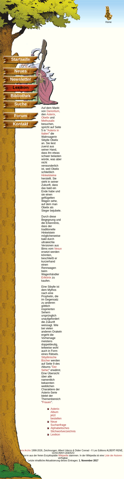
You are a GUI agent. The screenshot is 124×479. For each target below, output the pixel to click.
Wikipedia (63, 455)
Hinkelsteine (48, 175)
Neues (20, 71)
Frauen (46, 402)
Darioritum (53, 111)
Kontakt (20, 124)
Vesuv (58, 248)
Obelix (45, 117)
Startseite (20, 59)
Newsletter (20, 79)
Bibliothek (21, 96)
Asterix (51, 114)
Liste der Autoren (113, 455)
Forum (20, 115)
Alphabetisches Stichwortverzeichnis (63, 430)
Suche (20, 104)
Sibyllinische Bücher (48, 359)
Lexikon (55, 434)
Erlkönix (46, 277)
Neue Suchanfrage (58, 423)
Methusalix (47, 120)
